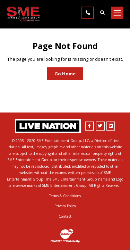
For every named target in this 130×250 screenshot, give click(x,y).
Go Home (65, 73)
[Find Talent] (102, 13)
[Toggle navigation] (117, 13)
